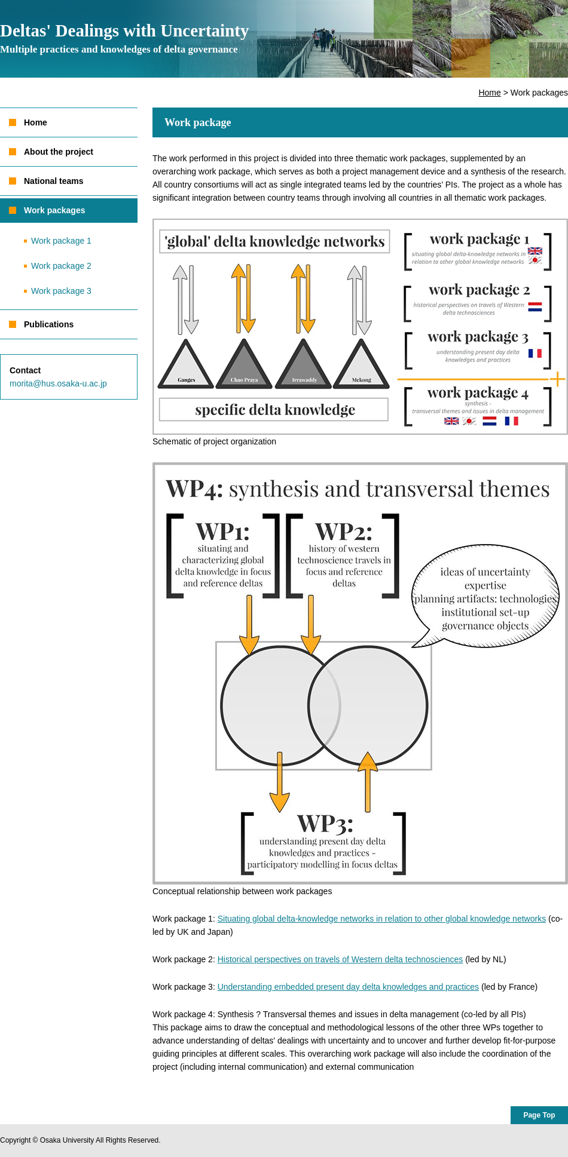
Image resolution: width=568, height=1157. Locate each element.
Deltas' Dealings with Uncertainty (124, 38)
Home (489, 92)
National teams (54, 181)
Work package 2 (61, 266)
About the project (58, 151)
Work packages (54, 210)
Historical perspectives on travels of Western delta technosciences (340, 959)
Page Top (539, 1115)
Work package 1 (61, 240)
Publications (49, 324)
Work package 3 (61, 291)
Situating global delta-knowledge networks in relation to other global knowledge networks (382, 918)
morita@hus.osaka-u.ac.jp (58, 383)
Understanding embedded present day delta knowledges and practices (348, 987)
